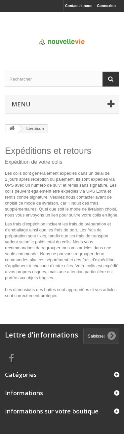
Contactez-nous (79, 6)
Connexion (106, 6)
